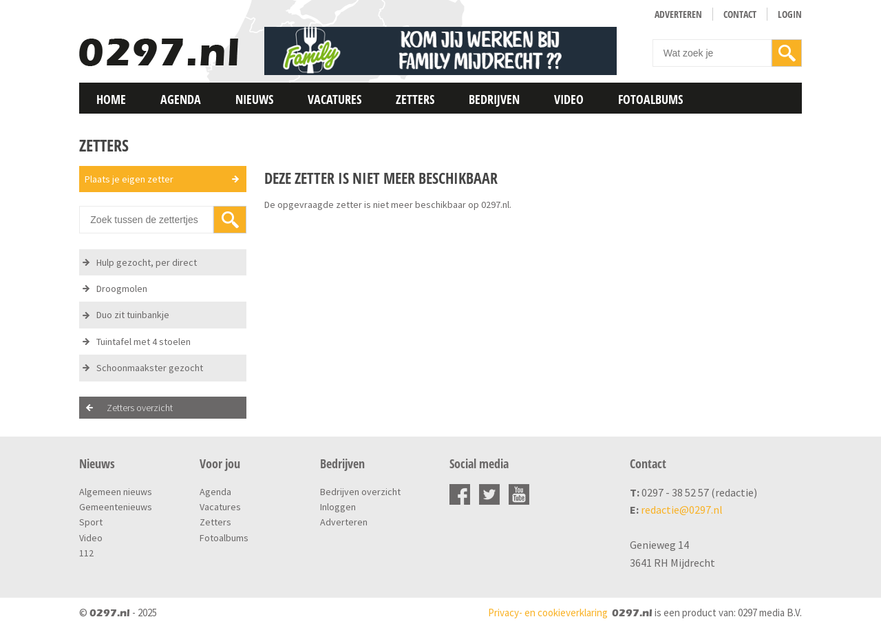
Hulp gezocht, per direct (146, 262)
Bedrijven (494, 99)
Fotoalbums (650, 99)
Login (790, 14)
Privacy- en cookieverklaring (548, 612)
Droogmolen (121, 288)
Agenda (180, 99)
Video (569, 99)
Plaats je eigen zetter (129, 179)
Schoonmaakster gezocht (149, 368)
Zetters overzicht (140, 407)
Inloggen (338, 507)
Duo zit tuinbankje (132, 314)
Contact (739, 14)
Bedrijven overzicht (360, 491)
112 (86, 553)
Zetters (415, 99)
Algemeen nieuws (115, 491)
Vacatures (334, 99)
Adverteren (678, 14)
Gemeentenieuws (115, 507)
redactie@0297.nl (682, 509)
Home (111, 99)
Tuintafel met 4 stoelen (143, 341)
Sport (91, 522)
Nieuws (254, 99)
